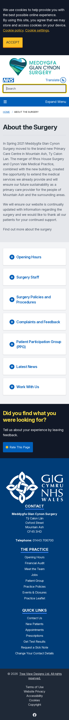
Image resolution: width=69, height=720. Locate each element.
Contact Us (34, 618)
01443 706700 (43, 540)
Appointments (34, 630)
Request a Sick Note (34, 647)
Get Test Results (34, 641)
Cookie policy (13, 30)
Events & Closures (34, 592)
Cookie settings (37, 30)
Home (6, 112)
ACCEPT (13, 42)
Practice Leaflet (34, 598)
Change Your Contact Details (34, 653)
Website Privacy (34, 691)
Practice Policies (35, 586)
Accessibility (34, 696)
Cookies (34, 700)
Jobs (34, 575)
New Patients (34, 624)
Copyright (34, 704)
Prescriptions (34, 635)
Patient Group (34, 580)
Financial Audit (34, 563)
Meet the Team (34, 569)
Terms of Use (35, 687)
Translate (55, 80)
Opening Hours (35, 557)
